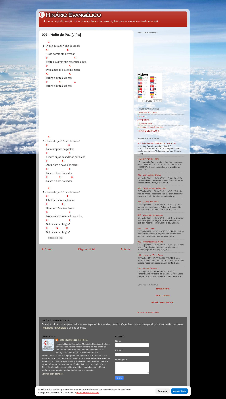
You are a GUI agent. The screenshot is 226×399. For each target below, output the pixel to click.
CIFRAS (141, 116)
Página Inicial (86, 249)
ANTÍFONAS (143, 120)
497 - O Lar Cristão (146, 228)
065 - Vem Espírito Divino (149, 175)
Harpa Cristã (162, 288)
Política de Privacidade (148, 312)
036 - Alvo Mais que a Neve (150, 242)
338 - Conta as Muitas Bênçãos (152, 188)
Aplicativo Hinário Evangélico (151, 127)
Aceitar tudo (179, 391)
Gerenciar (163, 391)
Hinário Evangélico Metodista (73, 340)
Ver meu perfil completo (52, 374)
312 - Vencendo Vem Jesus (150, 215)
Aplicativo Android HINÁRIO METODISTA (157, 143)
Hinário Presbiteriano (162, 302)
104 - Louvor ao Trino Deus (150, 255)
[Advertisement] (104, 112)
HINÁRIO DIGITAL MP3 (148, 131)
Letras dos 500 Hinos (147, 113)
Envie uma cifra (145, 124)
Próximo (47, 249)
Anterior (126, 249)
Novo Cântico (162, 295)
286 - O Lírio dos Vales (148, 202)
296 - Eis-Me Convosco (148, 268)
